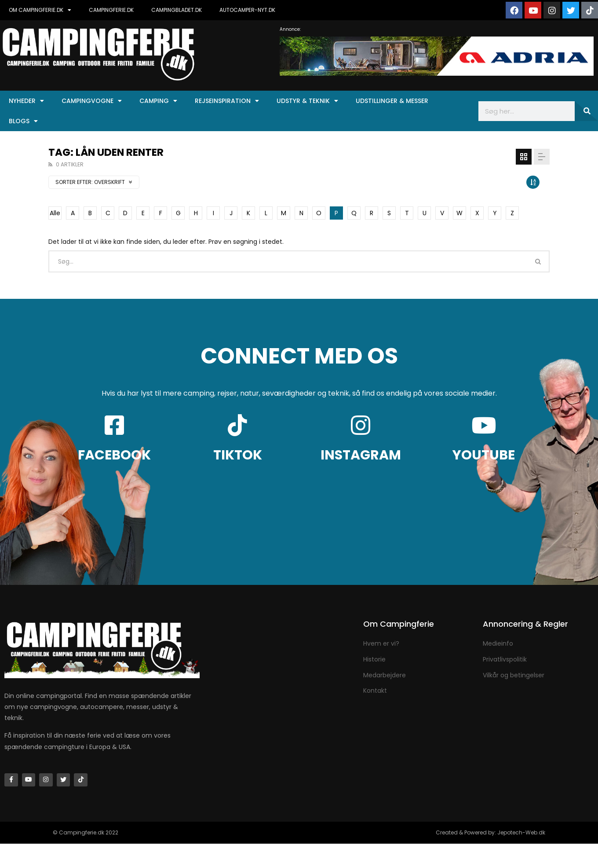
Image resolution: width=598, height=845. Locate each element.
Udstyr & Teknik (307, 100)
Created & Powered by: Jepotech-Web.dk (490, 834)
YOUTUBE (483, 455)
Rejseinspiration (227, 100)
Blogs (23, 121)
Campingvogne (92, 100)
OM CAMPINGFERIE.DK (40, 10)
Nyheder (26, 100)
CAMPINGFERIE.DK (111, 10)
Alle (55, 213)
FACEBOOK (114, 455)
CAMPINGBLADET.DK (176, 10)
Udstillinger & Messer (392, 100)
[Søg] (586, 111)
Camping (158, 100)
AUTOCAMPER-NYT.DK (247, 10)
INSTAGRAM (361, 455)
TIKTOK (237, 455)
